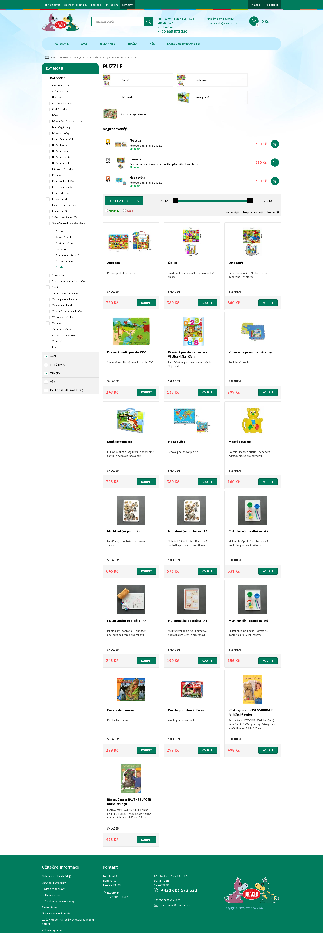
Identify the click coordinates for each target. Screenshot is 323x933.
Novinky (56, 97)
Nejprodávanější (253, 196)
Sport (55, 287)
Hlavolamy (61, 249)
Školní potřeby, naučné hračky (68, 281)
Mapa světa (137, 161)
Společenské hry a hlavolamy (106, 57)
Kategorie (62, 43)
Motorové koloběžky (63, 181)
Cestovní (60, 231)
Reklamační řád (51, 878)
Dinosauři (136, 142)
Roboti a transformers (64, 205)
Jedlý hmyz (107, 43)
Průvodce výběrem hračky (58, 885)
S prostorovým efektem (186, 98)
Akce (84, 43)
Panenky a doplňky (63, 187)
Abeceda (135, 124)
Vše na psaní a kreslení (65, 299)
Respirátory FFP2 (61, 85)
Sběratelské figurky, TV (64, 217)
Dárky (55, 115)
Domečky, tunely (61, 127)
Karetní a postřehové (67, 255)
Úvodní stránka (56, 57)
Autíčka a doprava (62, 103)
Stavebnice (58, 275)
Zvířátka (56, 323)
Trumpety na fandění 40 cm (67, 293)
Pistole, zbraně (60, 193)
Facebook (96, 4)
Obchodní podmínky (75, 4)
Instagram (112, 4)
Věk (152, 43)
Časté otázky (50, 891)
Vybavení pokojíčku (63, 305)
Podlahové (179, 80)
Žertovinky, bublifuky (63, 335)
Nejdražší (273, 196)
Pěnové (116, 80)
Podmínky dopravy (53, 872)
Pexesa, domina (64, 261)
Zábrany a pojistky (62, 317)
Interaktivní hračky (62, 169)
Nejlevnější (232, 196)
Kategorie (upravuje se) (183, 43)
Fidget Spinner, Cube (63, 139)
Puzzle (59, 267)
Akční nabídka (60, 91)
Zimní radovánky (61, 329)
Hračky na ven (60, 151)
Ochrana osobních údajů (56, 860)
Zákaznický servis (52, 913)
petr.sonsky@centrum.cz (223, 23)
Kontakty (127, 4)
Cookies (47, 919)
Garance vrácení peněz (56, 897)
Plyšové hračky (60, 199)
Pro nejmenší (59, 211)
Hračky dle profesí (62, 157)
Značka (132, 43)
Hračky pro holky (61, 163)
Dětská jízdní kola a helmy (67, 121)
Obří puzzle (248, 80)
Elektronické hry (64, 243)
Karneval (57, 175)
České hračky (59, 109)
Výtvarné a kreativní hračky (67, 311)
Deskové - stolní (64, 237)
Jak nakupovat (52, 4)
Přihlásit (255, 4)
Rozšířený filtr (118, 184)
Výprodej (57, 341)
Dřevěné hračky (60, 133)
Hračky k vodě (59, 145)
